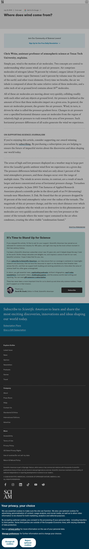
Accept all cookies (9, 542)
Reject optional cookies (27, 542)
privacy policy (14, 529)
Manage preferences (10, 534)
